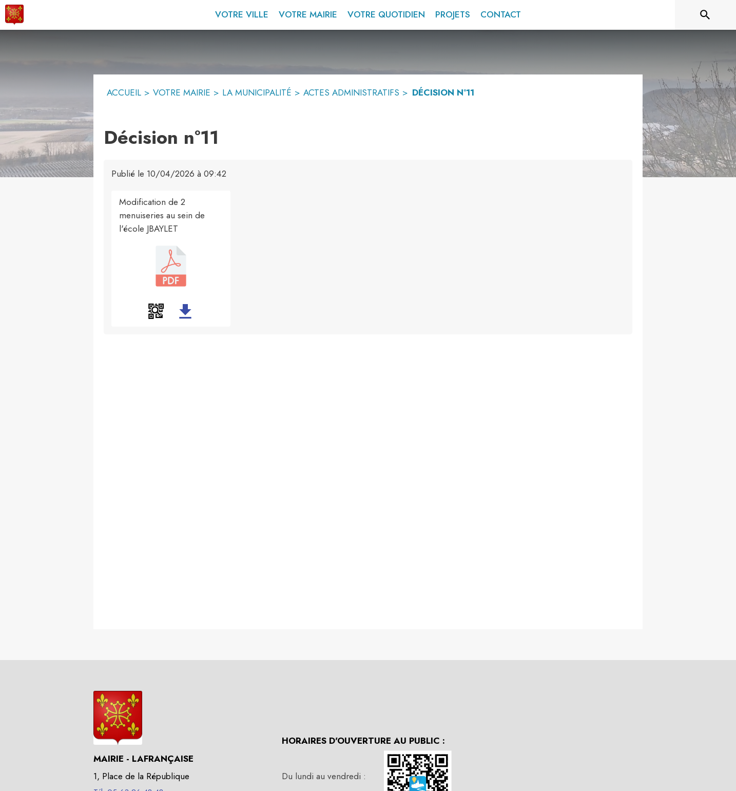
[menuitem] (242, 13)
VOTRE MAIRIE (181, 92)
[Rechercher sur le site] (705, 15)
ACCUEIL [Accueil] (124, 92)
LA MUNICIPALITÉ (257, 92)
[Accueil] (14, 15)
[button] (156, 311)
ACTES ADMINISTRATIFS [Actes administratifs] (351, 92)
